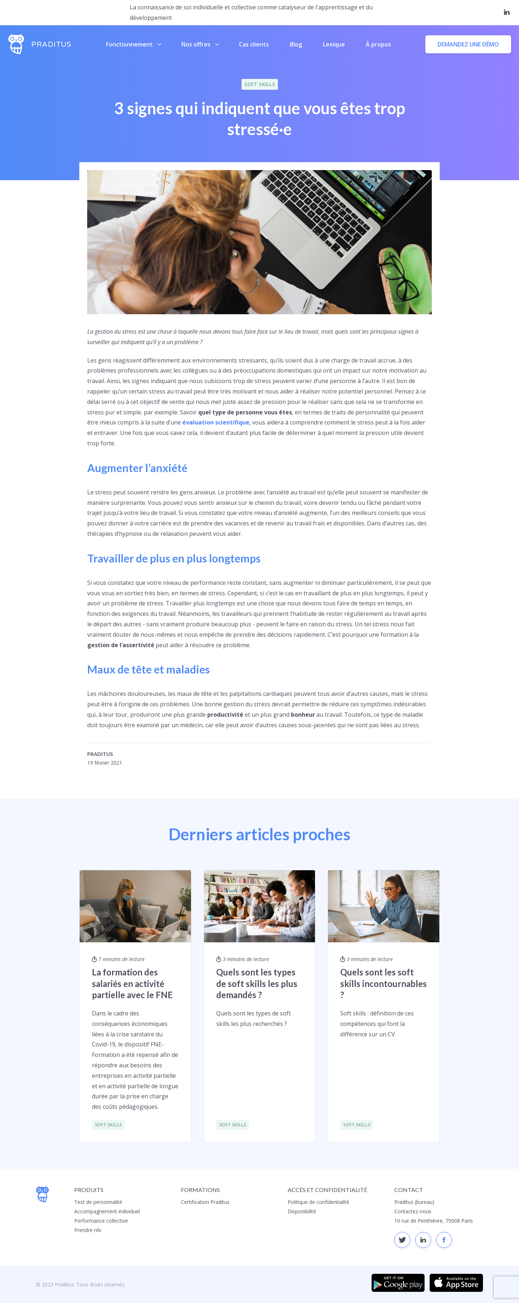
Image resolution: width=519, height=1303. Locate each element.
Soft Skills (259, 84)
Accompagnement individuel (107, 1211)
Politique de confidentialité (318, 1202)
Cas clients (254, 44)
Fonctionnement (133, 44)
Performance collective (101, 1220)
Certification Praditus (205, 1202)
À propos (378, 44)
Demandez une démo (468, 44)
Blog (296, 44)
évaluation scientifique (215, 422)
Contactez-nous (412, 1211)
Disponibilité (302, 1211)
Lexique (334, 44)
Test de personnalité (98, 1202)
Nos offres (200, 44)
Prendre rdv (87, 1230)
